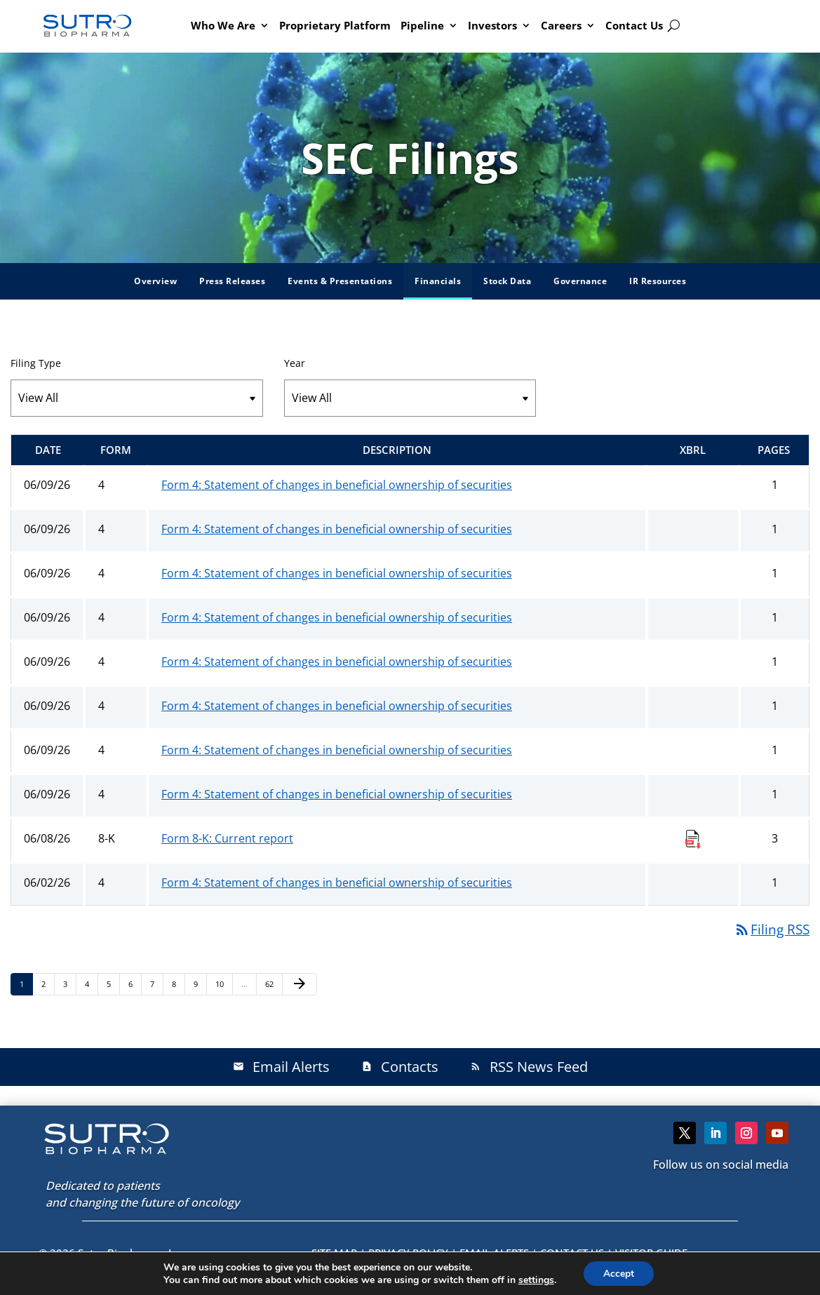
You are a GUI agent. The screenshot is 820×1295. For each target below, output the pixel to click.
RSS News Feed (529, 1066)
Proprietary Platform (335, 25)
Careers (561, 25)
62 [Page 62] (273, 983)
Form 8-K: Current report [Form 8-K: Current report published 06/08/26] (227, 838)
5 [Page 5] (113, 983)
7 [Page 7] (156, 983)
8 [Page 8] (178, 983)
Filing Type (36, 363)
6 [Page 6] (135, 983)
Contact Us (634, 25)
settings (535, 1279)
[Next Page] (299, 984)
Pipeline (422, 25)
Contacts (399, 1066)
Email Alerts (281, 1066)
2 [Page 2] (48, 983)
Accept (618, 1273)
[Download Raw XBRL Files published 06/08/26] (693, 838)
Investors (492, 25)
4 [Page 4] (91, 983)
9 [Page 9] (200, 983)
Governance (580, 281)
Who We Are (223, 25)
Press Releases (232, 281)
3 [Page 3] (69, 983)
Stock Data (507, 281)
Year (294, 363)
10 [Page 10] (223, 983)
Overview (155, 281)
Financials (438, 281)
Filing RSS (771, 929)
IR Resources (657, 281)
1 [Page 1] (26, 983)
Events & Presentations (340, 281)
